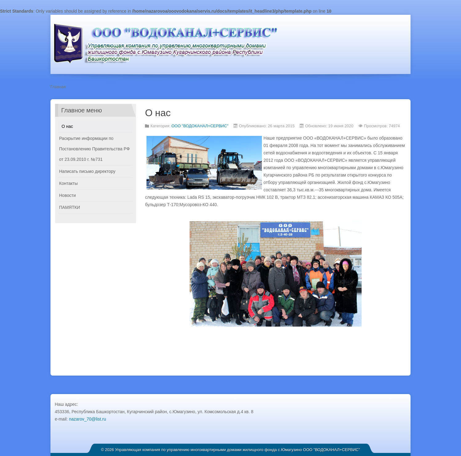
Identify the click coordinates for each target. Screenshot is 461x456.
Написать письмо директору (87, 171)
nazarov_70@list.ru (87, 419)
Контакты (68, 183)
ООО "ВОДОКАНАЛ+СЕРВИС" (199, 126)
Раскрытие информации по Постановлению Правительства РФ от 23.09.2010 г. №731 (94, 149)
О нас (67, 126)
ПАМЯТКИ (69, 207)
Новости (67, 195)
